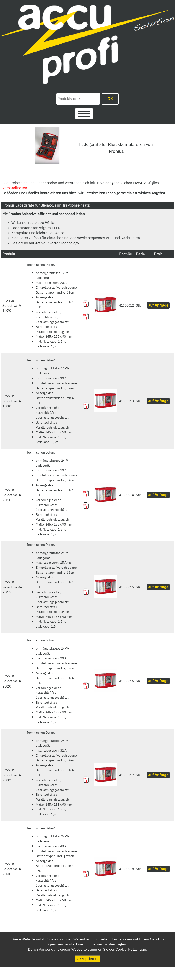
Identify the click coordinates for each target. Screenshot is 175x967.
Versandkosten (14, 187)
